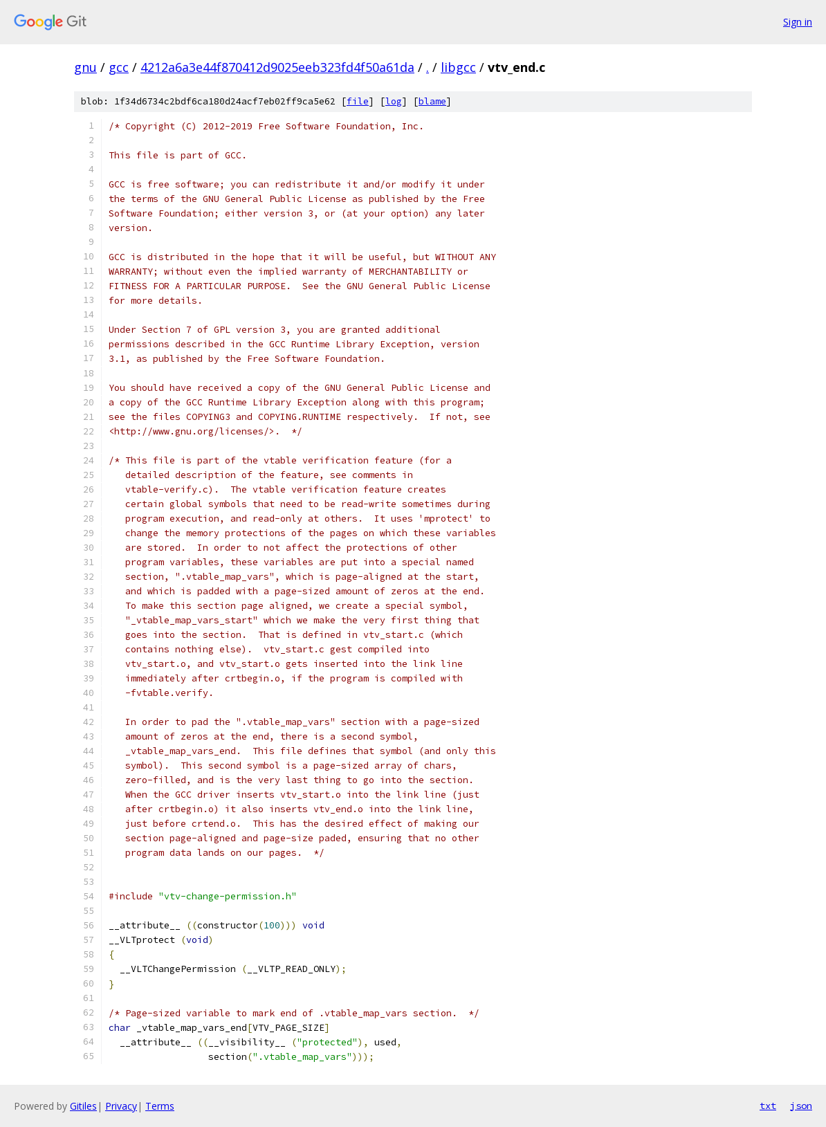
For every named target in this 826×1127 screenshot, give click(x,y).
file (358, 101)
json (801, 1105)
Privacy (121, 1105)
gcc (119, 67)
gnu (85, 67)
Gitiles (83, 1105)
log (393, 101)
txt (768, 1105)
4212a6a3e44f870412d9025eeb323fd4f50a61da (277, 67)
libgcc (458, 67)
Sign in (797, 21)
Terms (159, 1105)
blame (432, 101)
